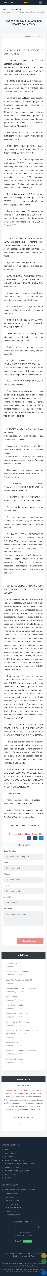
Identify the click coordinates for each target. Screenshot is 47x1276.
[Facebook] (9, 1227)
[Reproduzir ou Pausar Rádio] (44, 1272)
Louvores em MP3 (13, 1215)
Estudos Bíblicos (14, 9)
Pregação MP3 (11, 1211)
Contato (6, 1178)
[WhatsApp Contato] (32, 1227)
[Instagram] (15, 1227)
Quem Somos (9, 1153)
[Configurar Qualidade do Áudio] (44, 1267)
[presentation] (24, 932)
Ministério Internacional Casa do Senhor (15, 1263)
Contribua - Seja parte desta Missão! (18, 1164)
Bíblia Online (10, 1197)
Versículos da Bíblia (13, 1208)
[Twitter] (20, 1227)
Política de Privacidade (23, 1235)
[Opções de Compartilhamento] (44, 1261)
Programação (9, 1174)
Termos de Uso (23, 1232)
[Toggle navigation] (40, 2)
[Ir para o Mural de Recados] (44, 1255)
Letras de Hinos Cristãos (13, 1160)
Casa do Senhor (9, 2)
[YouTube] (26, 1227)
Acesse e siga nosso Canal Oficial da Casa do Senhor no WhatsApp (23, 1255)
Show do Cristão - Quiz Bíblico (15, 1171)
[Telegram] (38, 1227)
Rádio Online (8, 1157)
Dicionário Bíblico (12, 1201)
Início (4, 9)
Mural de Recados (10, 1167)
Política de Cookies (31, 1266)
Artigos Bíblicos (12, 1194)
